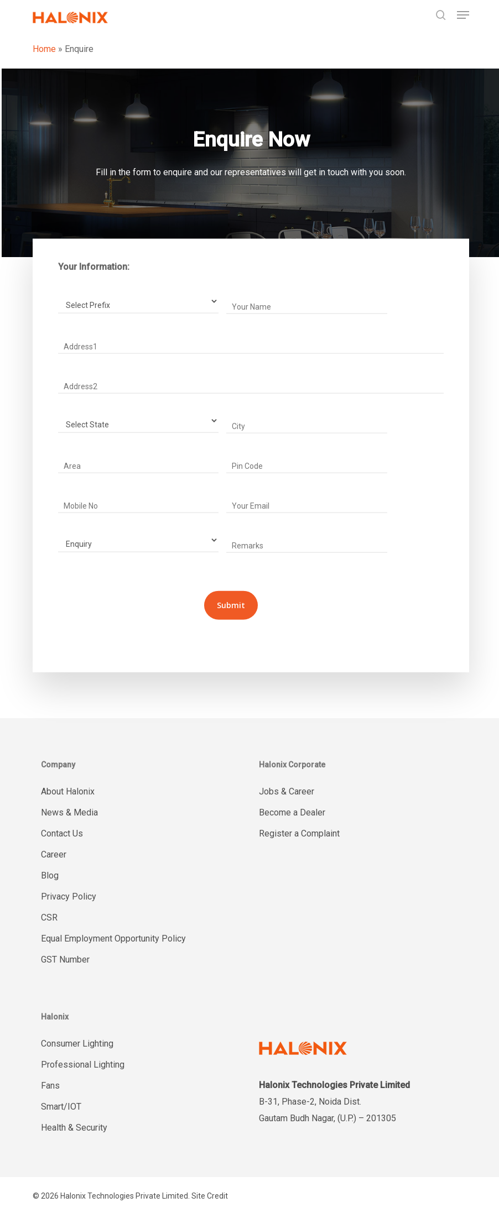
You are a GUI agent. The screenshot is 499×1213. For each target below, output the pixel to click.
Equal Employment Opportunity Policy (113, 938)
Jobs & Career (286, 791)
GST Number (65, 959)
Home (44, 49)
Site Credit (209, 1195)
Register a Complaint (299, 833)
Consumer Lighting (77, 1043)
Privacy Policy (68, 896)
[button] (463, 14)
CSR (49, 917)
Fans (50, 1085)
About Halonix (68, 791)
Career (53, 854)
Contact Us (62, 833)
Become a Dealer (292, 812)
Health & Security (74, 1127)
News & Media (69, 812)
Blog (50, 875)
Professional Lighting (82, 1064)
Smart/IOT (61, 1106)
